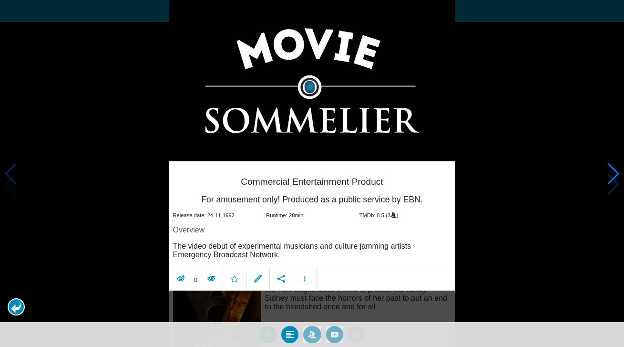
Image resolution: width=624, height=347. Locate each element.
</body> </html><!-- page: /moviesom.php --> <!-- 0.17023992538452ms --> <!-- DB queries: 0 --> (312, 173)
